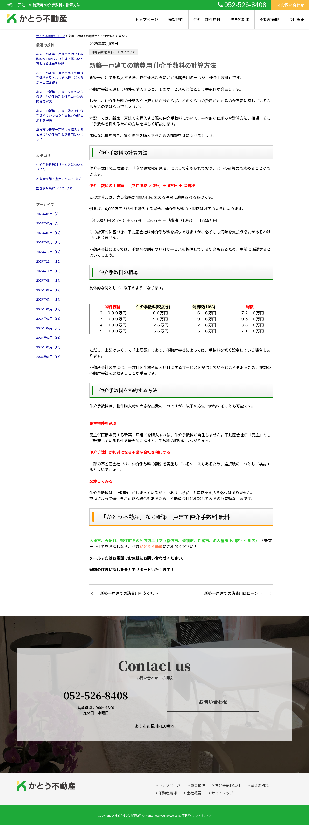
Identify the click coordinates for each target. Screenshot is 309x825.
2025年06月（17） (49, 309)
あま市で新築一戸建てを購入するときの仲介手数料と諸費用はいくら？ (59, 134)
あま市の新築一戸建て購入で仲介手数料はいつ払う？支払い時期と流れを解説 (59, 115)
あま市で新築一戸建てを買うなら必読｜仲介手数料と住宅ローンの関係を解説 (59, 96)
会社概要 (296, 19)
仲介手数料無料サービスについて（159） (59, 167)
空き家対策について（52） (55, 188)
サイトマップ (222, 792)
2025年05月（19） (49, 318)
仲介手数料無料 (206, 19)
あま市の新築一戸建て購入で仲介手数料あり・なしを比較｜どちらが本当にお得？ (59, 78)
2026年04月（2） (48, 213)
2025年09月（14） (49, 280)
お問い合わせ (290, 5)
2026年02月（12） (49, 232)
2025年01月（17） (49, 356)
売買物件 (175, 19)
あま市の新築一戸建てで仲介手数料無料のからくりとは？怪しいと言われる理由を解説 (59, 59)
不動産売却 (269, 19)
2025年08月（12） (49, 290)
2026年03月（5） (48, 223)
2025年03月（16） (49, 337)
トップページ (146, 19)
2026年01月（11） (49, 242)
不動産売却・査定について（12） (60, 178)
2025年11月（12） (49, 261)
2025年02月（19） (49, 347)
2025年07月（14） (49, 299)
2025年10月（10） (49, 271)
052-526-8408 (242, 4)
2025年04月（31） (49, 328)
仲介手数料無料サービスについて (113, 52)
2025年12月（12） (49, 252)
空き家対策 (240, 19)
